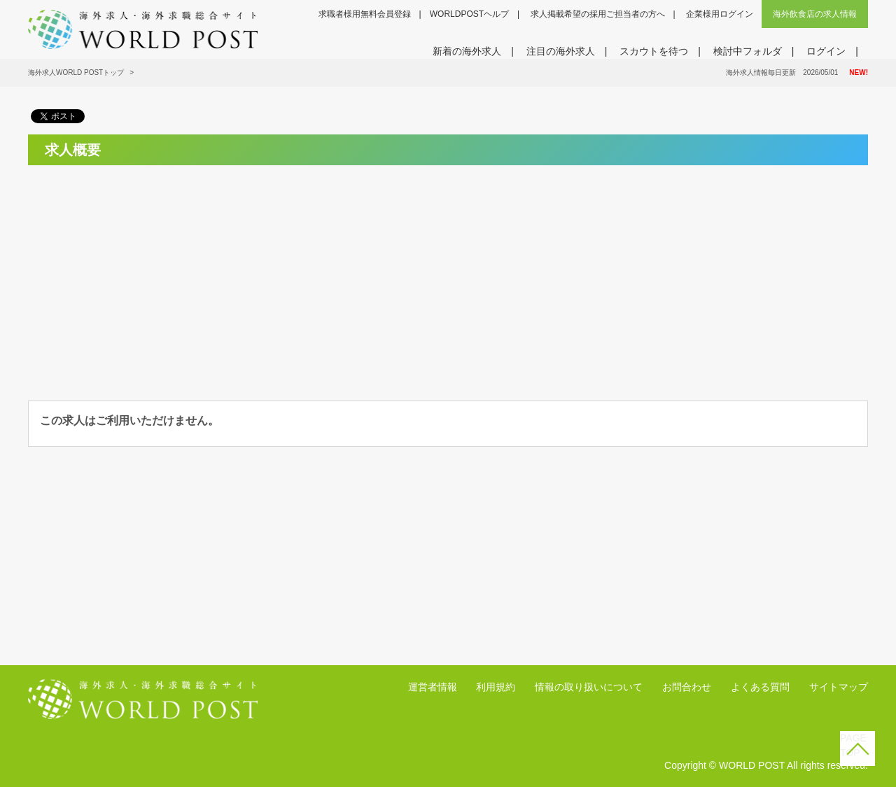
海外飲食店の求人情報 (815, 14)
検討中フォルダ (747, 51)
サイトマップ (838, 686)
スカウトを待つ (654, 51)
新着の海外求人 (467, 51)
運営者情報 (432, 686)
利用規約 (495, 686)
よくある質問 (760, 686)
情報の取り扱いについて (589, 686)
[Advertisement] (158, 274)
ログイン (826, 51)
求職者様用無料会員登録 (364, 14)
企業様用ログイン (719, 14)
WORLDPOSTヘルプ (469, 14)
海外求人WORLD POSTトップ (76, 72)
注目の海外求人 (560, 51)
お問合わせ (686, 686)
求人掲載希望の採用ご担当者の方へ (598, 14)
